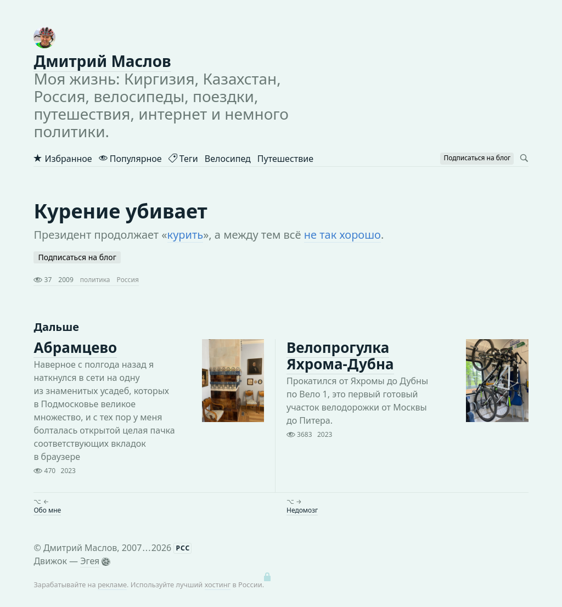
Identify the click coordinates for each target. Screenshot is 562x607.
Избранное (62, 159)
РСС (183, 548)
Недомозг (302, 510)
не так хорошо (342, 234)
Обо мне (47, 510)
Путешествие (285, 159)
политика (95, 279)
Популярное (130, 159)
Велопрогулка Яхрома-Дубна (340, 356)
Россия (128, 279)
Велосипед (228, 159)
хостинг (218, 584)
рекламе (112, 584)
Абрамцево (75, 347)
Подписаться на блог (77, 257)
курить (185, 234)
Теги (183, 159)
